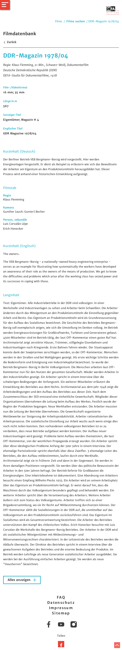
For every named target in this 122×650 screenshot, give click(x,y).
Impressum (61, 608)
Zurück (9, 42)
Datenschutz (61, 602)
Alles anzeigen (20, 580)
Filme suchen (75, 21)
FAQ (61, 597)
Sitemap (61, 613)
